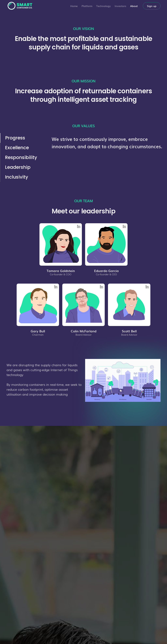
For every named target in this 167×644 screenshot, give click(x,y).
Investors (120, 6)
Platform (87, 6)
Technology (103, 6)
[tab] (21, 138)
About (134, 6)
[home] (20, 6)
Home (74, 6)
